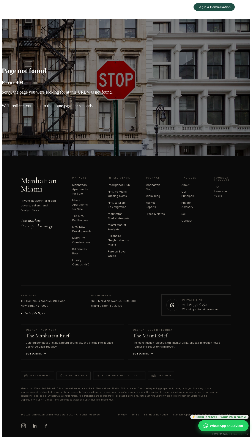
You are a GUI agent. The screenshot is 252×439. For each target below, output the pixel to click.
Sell (184, 7)
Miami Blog (153, 196)
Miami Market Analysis (117, 227)
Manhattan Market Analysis (118, 216)
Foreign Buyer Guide (117, 253)
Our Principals (188, 194)
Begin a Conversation (214, 7)
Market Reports (151, 205)
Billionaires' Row (80, 251)
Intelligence (167, 7)
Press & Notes (155, 214)
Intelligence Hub (119, 185)
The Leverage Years (220, 191)
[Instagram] (23, 426)
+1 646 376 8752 (33, 313)
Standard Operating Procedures (192, 414)
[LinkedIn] (35, 426)
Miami (147, 7)
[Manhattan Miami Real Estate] (24, 7)
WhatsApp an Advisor (223, 425)
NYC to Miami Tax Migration (117, 205)
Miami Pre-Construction (81, 240)
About (185, 185)
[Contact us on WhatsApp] (196, 305)
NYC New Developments (82, 229)
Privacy (122, 414)
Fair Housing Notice (156, 414)
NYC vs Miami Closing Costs (117, 194)
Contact (186, 220)
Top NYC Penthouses (80, 218)
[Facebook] (46, 426)
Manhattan (128, 7)
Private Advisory (187, 205)
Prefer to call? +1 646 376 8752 (230, 434)
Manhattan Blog (153, 187)
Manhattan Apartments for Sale (80, 189)
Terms (135, 414)
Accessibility (223, 414)
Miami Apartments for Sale (80, 204)
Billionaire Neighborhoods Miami (118, 240)
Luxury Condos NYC (81, 262)
